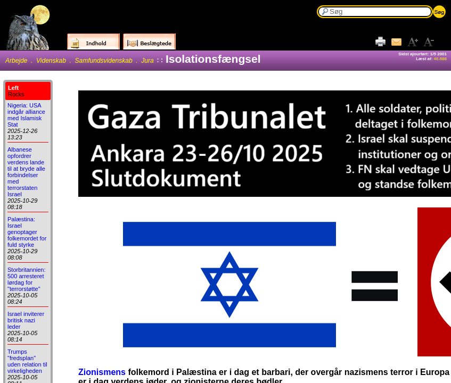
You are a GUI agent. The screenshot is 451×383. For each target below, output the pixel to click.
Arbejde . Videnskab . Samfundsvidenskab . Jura (79, 60)
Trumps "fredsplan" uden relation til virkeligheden (27, 361)
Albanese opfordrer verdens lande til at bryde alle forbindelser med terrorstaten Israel (26, 171)
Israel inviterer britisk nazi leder (25, 320)
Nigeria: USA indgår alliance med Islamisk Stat (26, 115)
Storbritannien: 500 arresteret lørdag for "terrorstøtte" (26, 279)
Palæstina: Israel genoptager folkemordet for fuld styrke (26, 232)
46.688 (440, 58)
